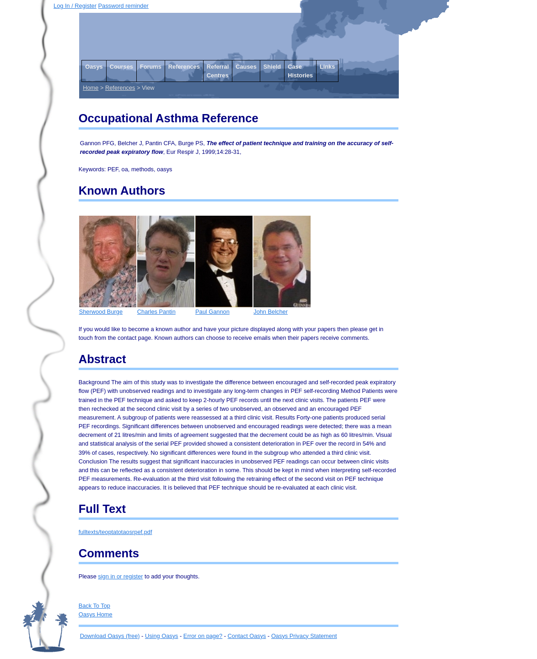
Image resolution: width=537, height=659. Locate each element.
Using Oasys (161, 635)
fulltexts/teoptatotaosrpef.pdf (115, 531)
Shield (272, 66)
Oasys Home (96, 614)
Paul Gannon (223, 308)
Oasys (93, 66)
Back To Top (94, 605)
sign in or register (120, 576)
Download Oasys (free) (110, 635)
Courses (121, 66)
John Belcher (282, 308)
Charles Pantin (165, 308)
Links (327, 66)
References (184, 66)
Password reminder (123, 5)
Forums (150, 66)
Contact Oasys (247, 635)
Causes (246, 66)
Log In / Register (75, 5)
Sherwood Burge (107, 308)
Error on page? (202, 635)
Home (90, 87)
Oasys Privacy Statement (304, 635)
